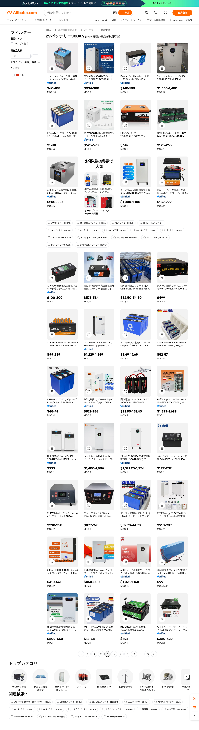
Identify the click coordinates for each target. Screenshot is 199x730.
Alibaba (49, 30)
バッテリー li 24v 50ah (125, 237)
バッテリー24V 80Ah (22, 716)
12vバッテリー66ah (114, 716)
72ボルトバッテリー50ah (167, 702)
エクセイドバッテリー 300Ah (92, 237)
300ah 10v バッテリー (151, 223)
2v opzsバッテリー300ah (84, 716)
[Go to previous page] (81, 654)
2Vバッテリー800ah (115, 230)
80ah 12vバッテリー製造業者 (103, 702)
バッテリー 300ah (172, 230)
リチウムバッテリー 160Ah (82, 709)
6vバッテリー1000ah (50, 709)
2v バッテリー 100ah (22, 709)
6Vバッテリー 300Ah (59, 223)
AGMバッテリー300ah (155, 237)
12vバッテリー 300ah (59, 237)
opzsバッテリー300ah (136, 702)
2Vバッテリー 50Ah (87, 230)
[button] (52, 68)
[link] (194, 698)
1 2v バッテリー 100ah (144, 230)
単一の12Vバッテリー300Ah (91, 223)
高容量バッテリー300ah (69, 702)
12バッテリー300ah (122, 223)
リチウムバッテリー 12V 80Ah (117, 709)
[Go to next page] (154, 654)
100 (147, 654)
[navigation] (25, 342)
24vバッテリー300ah (59, 230)
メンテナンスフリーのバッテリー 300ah (31, 702)
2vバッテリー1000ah (59, 245)
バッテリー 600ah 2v (175, 709)
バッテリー (90, 30)
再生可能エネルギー (68, 30)
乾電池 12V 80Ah (148, 709)
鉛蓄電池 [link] (105, 30)
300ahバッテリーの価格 (52, 716)
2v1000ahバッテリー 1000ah (92, 245)
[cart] (156, 13)
